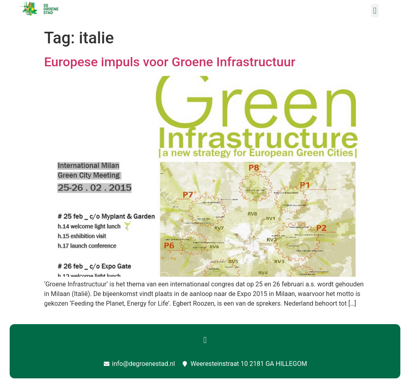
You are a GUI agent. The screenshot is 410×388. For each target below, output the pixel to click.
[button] (375, 10)
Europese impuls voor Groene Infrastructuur (170, 61)
